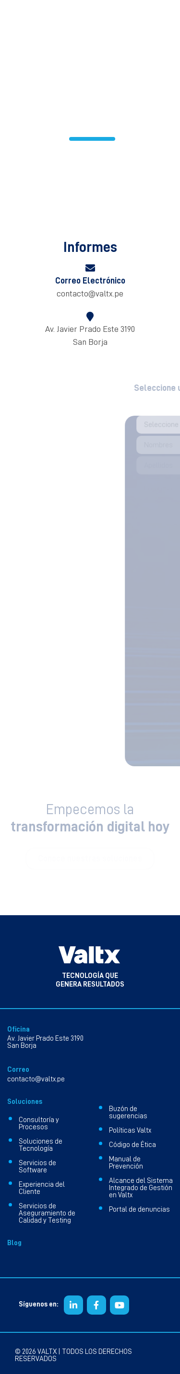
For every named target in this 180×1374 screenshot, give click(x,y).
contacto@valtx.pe (90, 293)
